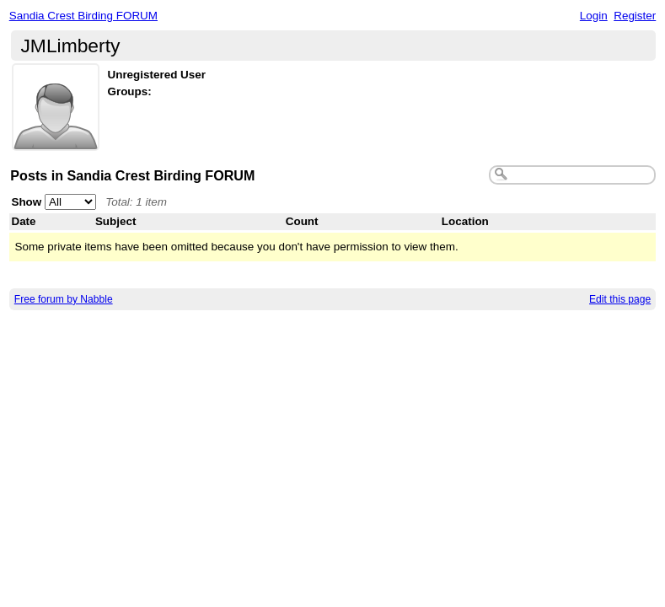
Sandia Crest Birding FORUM (83, 15)
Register (635, 15)
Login (594, 15)
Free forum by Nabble (63, 299)
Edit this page (620, 299)
